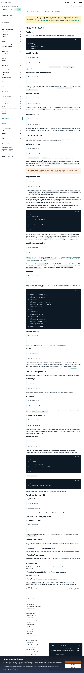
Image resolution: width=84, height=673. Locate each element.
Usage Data (39, 548)
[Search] (77, 6)
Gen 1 (27, 11)
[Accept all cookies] (73, 662)
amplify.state (31, 496)
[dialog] (42, 664)
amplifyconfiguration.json (35, 241)
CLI (42, 11)
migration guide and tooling (47, 20)
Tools (38, 11)
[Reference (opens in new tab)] (11, 135)
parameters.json (32, 433)
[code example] (53, 46)
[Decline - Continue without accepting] (73, 664)
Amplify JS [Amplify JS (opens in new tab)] (67, 257)
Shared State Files (34, 536)
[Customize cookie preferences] (73, 667)
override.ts (30, 393)
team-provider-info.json (35, 329)
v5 (15, 9)
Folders (29, 32)
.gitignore (29, 269)
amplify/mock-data (33, 114)
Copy (77, 40)
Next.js (7, 9)
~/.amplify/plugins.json (35, 552)
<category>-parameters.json (36, 413)
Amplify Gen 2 (66, 18)
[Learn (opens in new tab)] (11, 138)
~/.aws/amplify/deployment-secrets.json (41, 575)
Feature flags (74, 365)
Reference (47, 11)
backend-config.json (33, 143)
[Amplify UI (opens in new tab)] (11, 60)
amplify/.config (32, 53)
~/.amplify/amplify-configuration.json (40, 545)
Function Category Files (36, 492)
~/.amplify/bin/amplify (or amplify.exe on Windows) (46, 569)
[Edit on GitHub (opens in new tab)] (6, 144)
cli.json (28, 346)
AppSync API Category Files (38, 513)
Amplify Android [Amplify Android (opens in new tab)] (30, 258)
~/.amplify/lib (31, 560)
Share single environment (59, 343)
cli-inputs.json (31, 376)
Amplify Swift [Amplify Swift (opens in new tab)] (73, 257)
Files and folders (56, 11)
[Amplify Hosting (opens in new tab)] (11, 72)
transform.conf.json (33, 517)
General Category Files (36, 369)
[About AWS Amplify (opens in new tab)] (68, 2)
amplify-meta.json (33, 175)
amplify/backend (32, 93)
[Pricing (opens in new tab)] (79, 2)
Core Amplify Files (34, 134)
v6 (19, 9)
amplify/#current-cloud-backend (38, 72)
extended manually (69, 160)
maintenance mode (72, 17)
